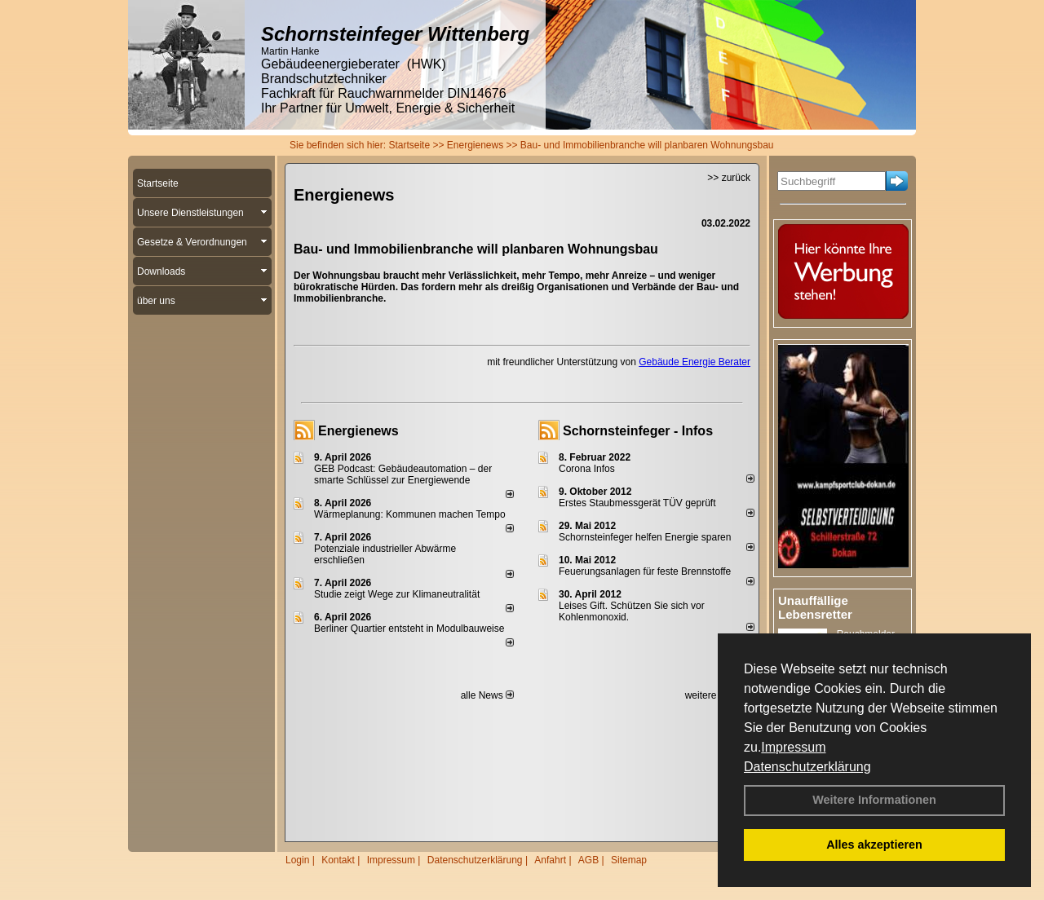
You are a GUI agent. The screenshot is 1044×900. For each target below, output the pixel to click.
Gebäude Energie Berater (694, 362)
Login (297, 860)
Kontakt (338, 860)
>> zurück (728, 177)
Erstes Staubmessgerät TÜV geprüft (637, 503)
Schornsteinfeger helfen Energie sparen (645, 537)
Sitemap (629, 860)
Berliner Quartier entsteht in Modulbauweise (409, 628)
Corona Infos (587, 468)
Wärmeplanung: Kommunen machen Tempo (410, 514)
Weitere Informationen (874, 799)
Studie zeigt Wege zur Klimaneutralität (397, 594)
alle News (487, 695)
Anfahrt (550, 860)
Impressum (793, 747)
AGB (588, 860)
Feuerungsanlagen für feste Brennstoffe (645, 571)
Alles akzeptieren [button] (874, 844)
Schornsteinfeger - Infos (638, 431)
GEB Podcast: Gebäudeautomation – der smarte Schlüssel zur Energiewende (403, 474)
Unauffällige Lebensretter (815, 607)
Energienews (358, 431)
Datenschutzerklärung (807, 767)
